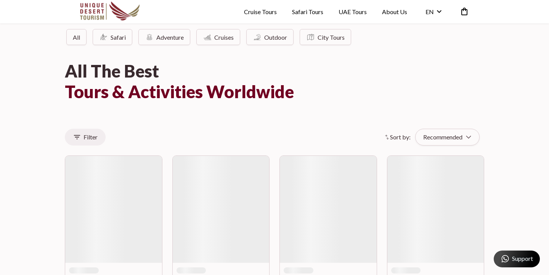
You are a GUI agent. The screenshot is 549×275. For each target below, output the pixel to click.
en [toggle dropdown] (433, 13)
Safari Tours (307, 13)
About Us (393, 13)
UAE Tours (352, 13)
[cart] (462, 13)
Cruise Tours (259, 13)
